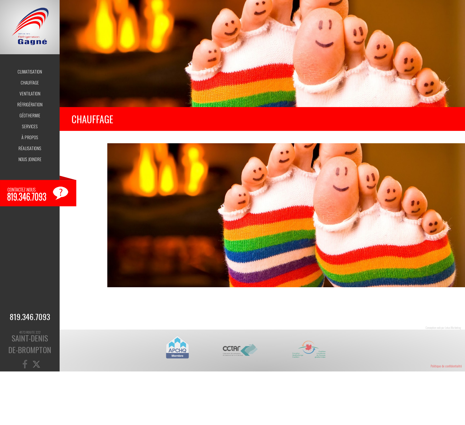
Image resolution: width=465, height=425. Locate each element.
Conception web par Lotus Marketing (443, 328)
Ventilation (30, 93)
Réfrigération (29, 104)
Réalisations (29, 148)
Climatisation (30, 72)
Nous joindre (29, 159)
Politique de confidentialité (446, 366)
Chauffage (30, 82)
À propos (29, 137)
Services (30, 126)
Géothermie (30, 115)
